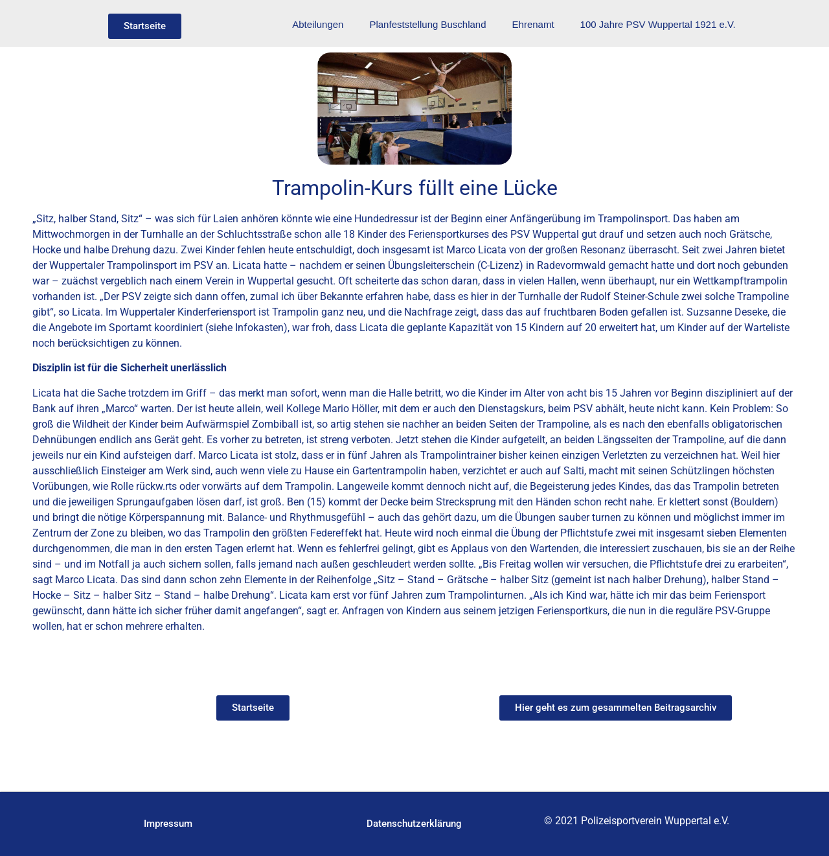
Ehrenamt (533, 24)
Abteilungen (317, 24)
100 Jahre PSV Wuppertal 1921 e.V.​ (658, 24)
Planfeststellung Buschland (427, 24)
